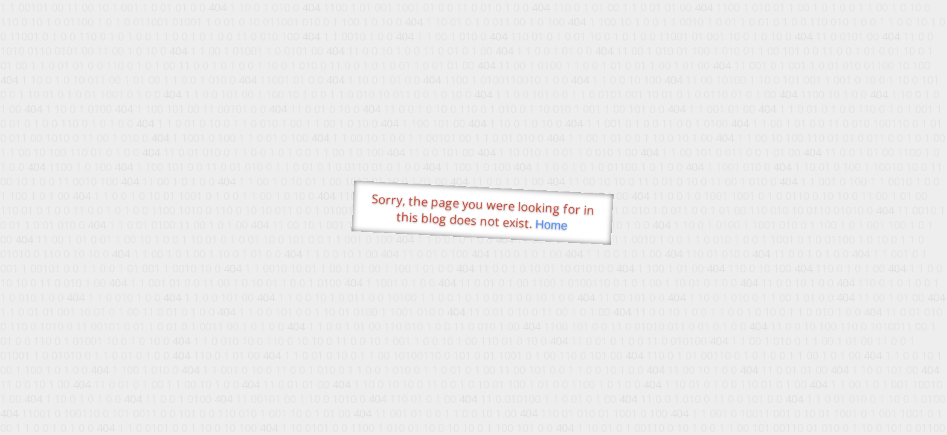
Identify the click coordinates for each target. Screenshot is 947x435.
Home (551, 225)
